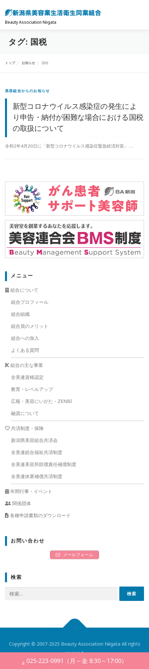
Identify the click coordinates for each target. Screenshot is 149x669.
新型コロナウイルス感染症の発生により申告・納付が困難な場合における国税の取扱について (78, 117)
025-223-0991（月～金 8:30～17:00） (74, 661)
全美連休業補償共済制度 (36, 476)
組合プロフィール (29, 302)
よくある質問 (25, 350)
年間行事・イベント (28, 491)
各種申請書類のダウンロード (38, 515)
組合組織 (20, 314)
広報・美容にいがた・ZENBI (41, 401)
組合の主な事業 (24, 365)
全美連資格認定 (27, 377)
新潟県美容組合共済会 (34, 440)
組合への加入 (25, 338)
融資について (25, 413)
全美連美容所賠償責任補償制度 (43, 464)
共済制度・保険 (24, 428)
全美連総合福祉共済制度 (36, 452)
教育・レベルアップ (32, 389)
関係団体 (18, 503)
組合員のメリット (29, 326)
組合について (21, 290)
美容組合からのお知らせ (27, 90)
